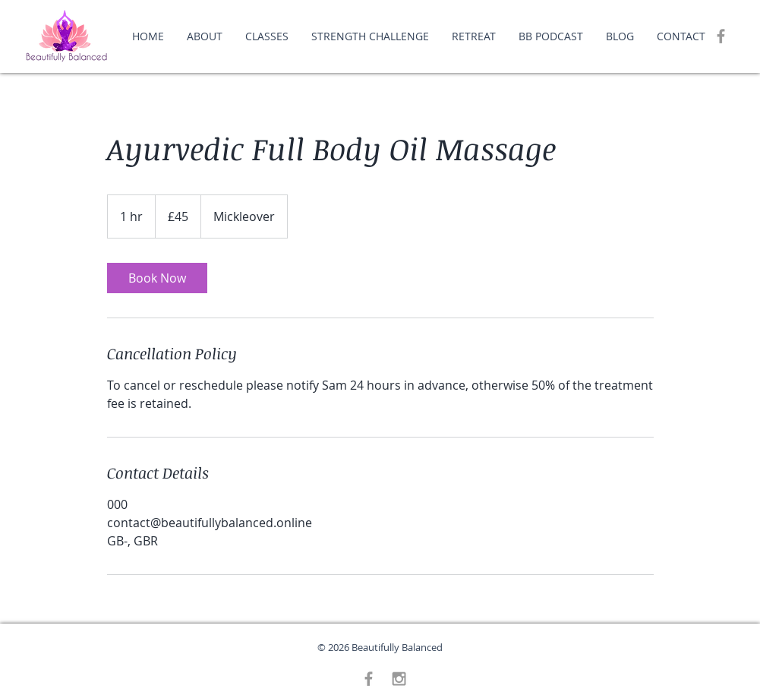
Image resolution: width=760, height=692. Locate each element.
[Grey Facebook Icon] (720, 36)
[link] (157, 278)
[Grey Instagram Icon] (398, 678)
